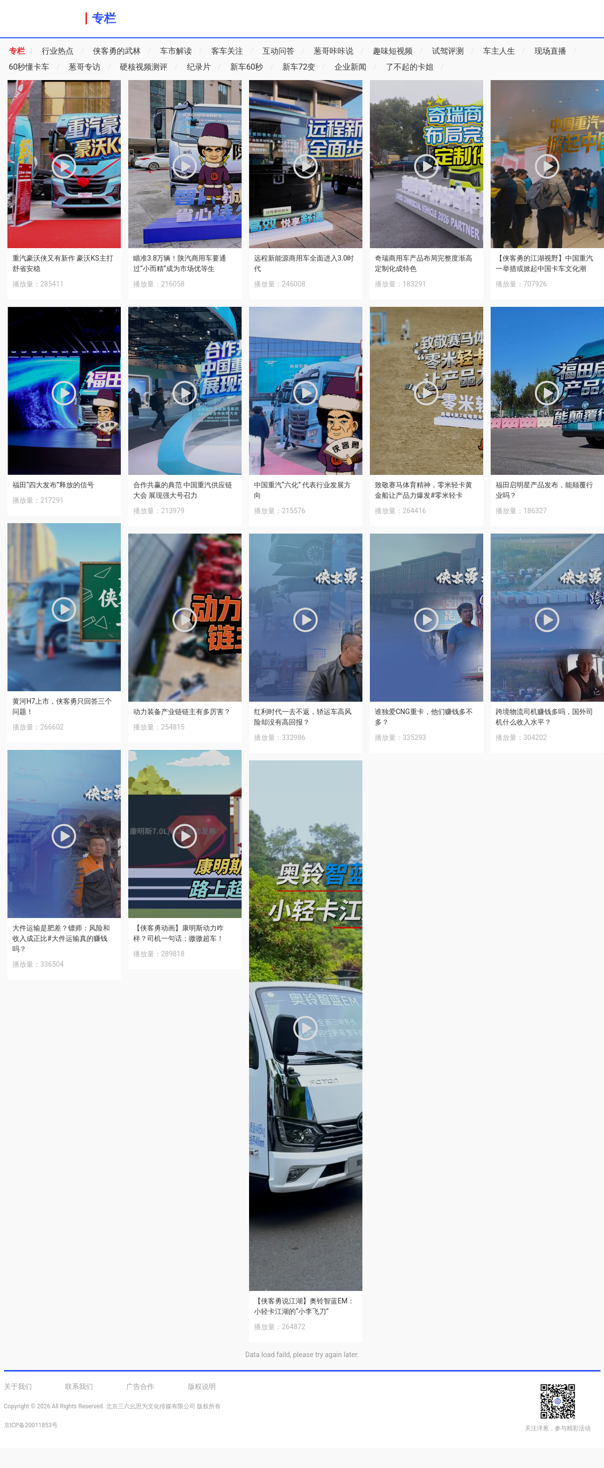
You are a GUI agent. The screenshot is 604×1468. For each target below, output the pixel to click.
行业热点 (63, 51)
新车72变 (304, 67)
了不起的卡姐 (415, 67)
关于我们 (18, 1386)
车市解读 (181, 51)
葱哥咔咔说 (339, 51)
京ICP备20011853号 (31, 1425)
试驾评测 (453, 51)
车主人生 (504, 51)
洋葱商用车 (43, 17)
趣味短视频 (398, 51)
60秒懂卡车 (34, 67)
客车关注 (232, 51)
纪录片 (204, 67)
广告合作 (140, 1386)
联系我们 (79, 1386)
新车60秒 (251, 67)
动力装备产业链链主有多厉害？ (182, 712)
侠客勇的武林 (122, 51)
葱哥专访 (90, 67)
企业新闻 (356, 67)
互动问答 (283, 51)
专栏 (104, 18)
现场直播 (555, 51)
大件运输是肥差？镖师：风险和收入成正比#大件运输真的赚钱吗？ (61, 938)
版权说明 (202, 1386)
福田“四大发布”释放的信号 (53, 485)
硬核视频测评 (149, 67)
